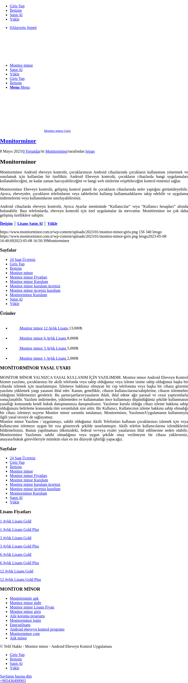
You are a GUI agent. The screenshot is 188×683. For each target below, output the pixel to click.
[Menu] (20, 87)
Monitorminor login (25, 620)
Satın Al (16, 15)
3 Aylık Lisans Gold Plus (19, 546)
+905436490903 (13, 681)
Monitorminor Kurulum (28, 295)
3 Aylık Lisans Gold (15, 538)
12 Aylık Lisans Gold (16, 571)
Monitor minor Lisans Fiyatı (32, 607)
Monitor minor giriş (25, 612)
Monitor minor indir (25, 603)
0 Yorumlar (31, 151)
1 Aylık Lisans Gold (15, 521)
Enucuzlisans (20, 625)
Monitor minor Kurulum (29, 282)
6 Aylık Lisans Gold (15, 554)
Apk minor (18, 638)
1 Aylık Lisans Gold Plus (19, 529)
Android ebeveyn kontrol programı (37, 629)
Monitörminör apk (24, 598)
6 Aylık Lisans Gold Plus (19, 563)
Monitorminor (18, 141)
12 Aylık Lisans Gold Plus (20, 579)
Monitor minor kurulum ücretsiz (35, 286)
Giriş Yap (17, 6)
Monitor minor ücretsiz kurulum (35, 290)
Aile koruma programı (27, 616)
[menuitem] (99, 6)
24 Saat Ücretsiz (22, 259)
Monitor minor (21, 273)
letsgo (90, 151)
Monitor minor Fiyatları (28, 277)
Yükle (14, 19)
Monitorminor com (25, 634)
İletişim (16, 10)
